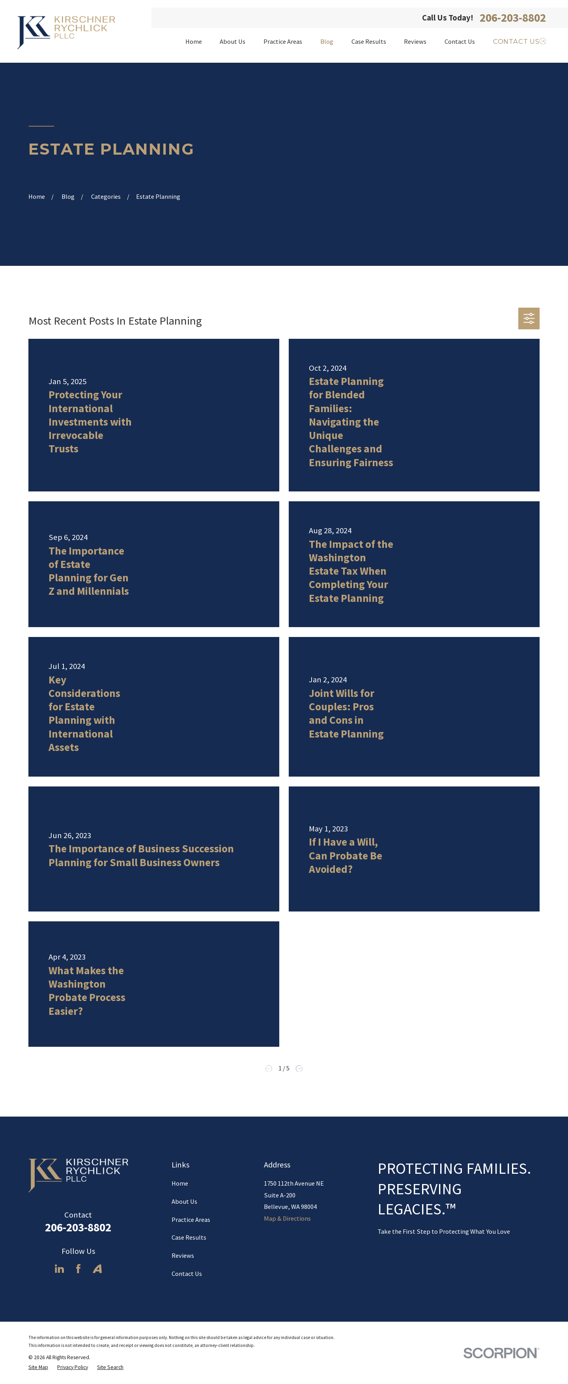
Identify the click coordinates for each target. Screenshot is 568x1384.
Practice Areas (191, 1219)
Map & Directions (287, 1218)
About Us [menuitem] (232, 41)
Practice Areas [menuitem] (282, 41)
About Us (184, 1201)
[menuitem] (38, 1368)
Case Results (189, 1237)
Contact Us (187, 1274)
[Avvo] (97, 1268)
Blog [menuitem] (326, 41)
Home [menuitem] (193, 41)
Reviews (183, 1255)
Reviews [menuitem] (415, 41)
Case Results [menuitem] (368, 41)
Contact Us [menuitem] (460, 41)
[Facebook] (78, 1268)
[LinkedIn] (59, 1268)
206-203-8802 (513, 17)
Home (180, 1183)
